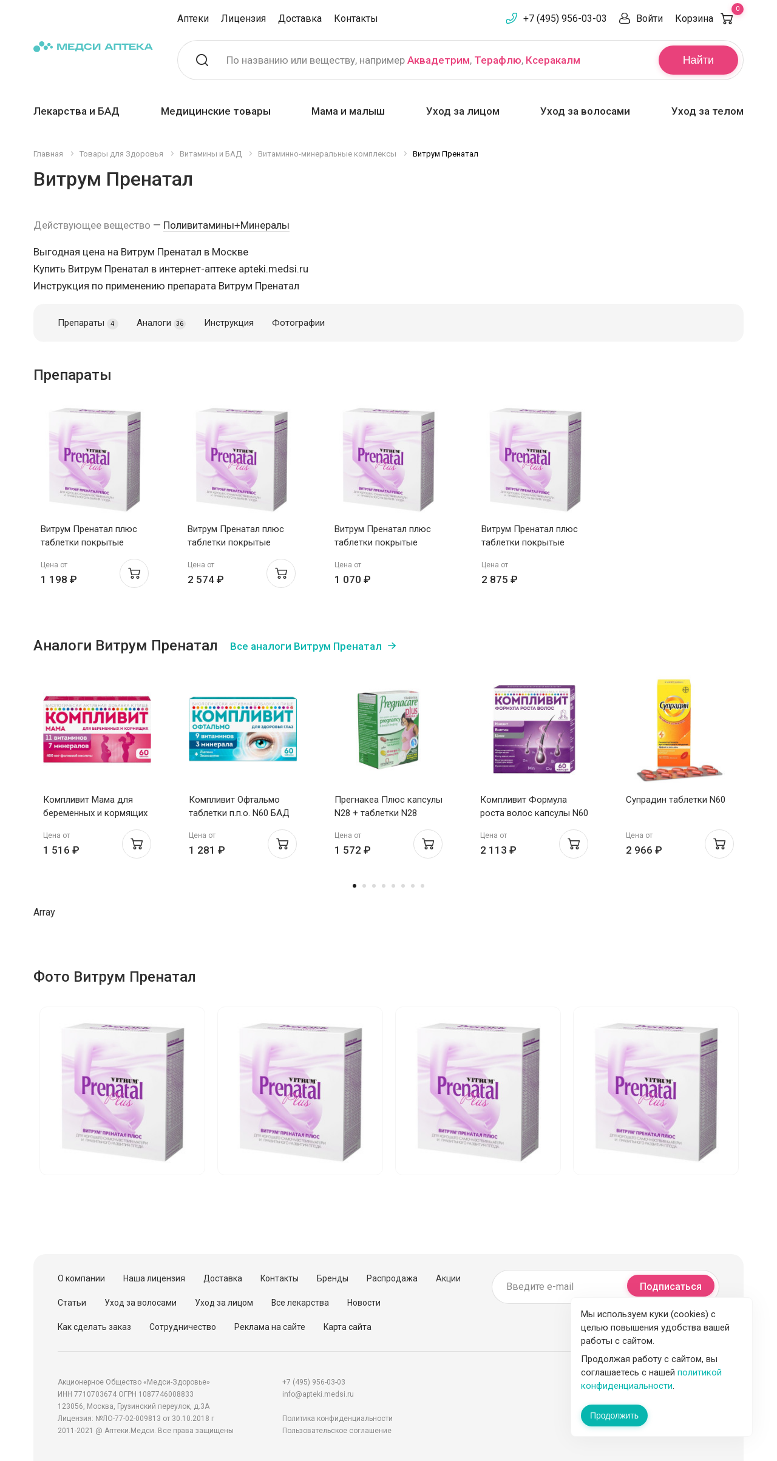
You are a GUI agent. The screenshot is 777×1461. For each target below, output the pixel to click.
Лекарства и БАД (76, 111)
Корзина (709, 18)
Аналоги (161, 323)
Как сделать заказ (94, 1327)
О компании (81, 1278)
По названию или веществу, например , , (403, 60)
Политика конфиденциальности (337, 1418)
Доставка (300, 18)
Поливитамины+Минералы (226, 225)
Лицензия (243, 18)
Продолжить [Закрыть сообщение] (614, 1415)
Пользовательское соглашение (337, 1430)
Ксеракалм (553, 60)
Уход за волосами (585, 111)
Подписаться (671, 1286)
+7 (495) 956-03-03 (565, 18)
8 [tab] (422, 886)
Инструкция (229, 322)
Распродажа (392, 1278)
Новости (364, 1302)
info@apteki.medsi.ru (318, 1394)
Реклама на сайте (269, 1327)
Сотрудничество (182, 1327)
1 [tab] (354, 886)
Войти (649, 18)
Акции (448, 1278)
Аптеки (193, 18)
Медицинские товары (216, 111)
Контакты (356, 18)
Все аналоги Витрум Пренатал (306, 646)
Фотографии (298, 322)
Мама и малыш (348, 111)
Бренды (332, 1278)
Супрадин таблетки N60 (675, 799)
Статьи (72, 1302)
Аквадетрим (438, 60)
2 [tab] (364, 886)
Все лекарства (300, 1302)
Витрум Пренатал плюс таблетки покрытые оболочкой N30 (89, 542)
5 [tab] (393, 886)
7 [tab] (413, 886)
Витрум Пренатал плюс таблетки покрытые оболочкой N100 (236, 542)
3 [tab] (374, 886)
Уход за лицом (463, 111)
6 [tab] (403, 886)
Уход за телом (707, 111)
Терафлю (497, 60)
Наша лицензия (154, 1278)
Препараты (88, 323)
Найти (698, 60)
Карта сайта (348, 1327)
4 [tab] (383, 886)
